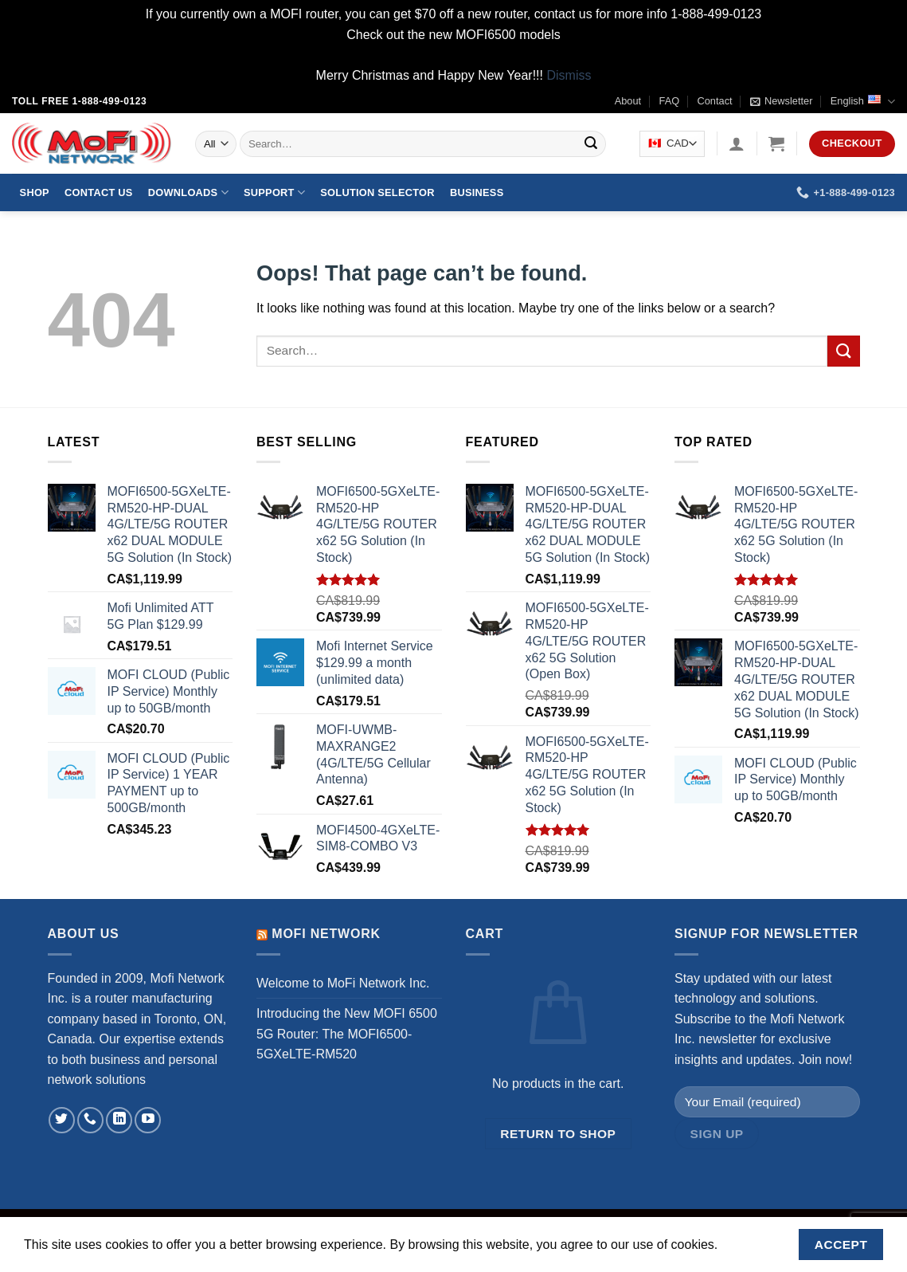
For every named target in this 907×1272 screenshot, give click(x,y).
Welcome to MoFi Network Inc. (343, 983)
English (863, 101)
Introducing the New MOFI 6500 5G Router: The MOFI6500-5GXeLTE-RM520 (346, 1034)
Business (476, 192)
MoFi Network (326, 933)
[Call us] (90, 1120)
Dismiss (568, 75)
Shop (34, 192)
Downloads (188, 192)
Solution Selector (377, 192)
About (628, 101)
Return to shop (558, 1133)
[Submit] (591, 144)
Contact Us (99, 192)
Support (274, 192)
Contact (715, 101)
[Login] (737, 143)
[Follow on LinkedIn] (119, 1120)
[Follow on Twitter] (62, 1120)
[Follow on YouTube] (148, 1120)
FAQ (669, 101)
